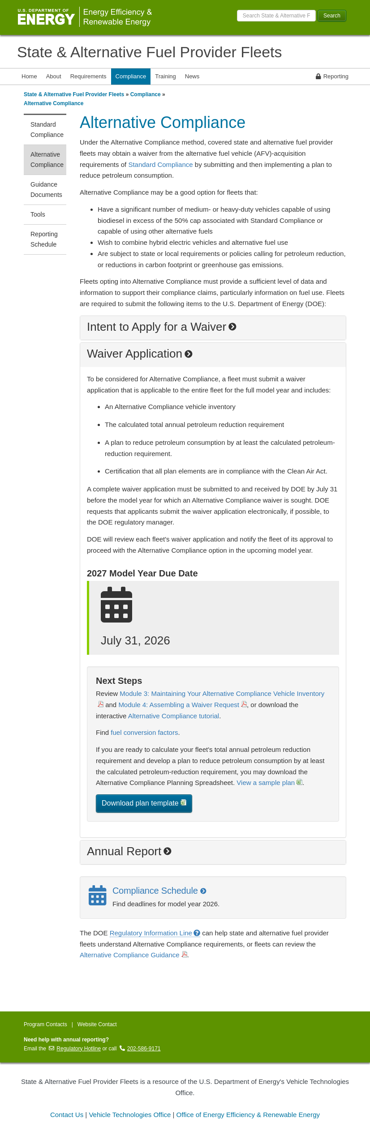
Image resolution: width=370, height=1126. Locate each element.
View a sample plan (269, 782)
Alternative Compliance (53, 103)
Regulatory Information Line (155, 933)
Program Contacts (45, 1024)
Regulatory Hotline (75, 1048)
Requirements (88, 76)
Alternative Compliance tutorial (173, 716)
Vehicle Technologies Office (130, 1114)
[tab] (213, 328)
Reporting (332, 76)
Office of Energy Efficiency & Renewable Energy (248, 1114)
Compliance (131, 76)
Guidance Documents (46, 189)
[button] (213, 328)
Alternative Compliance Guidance (133, 955)
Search (331, 16)
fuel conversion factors (144, 732)
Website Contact (97, 1024)
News (192, 76)
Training (165, 76)
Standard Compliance (47, 129)
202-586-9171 (140, 1048)
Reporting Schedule (44, 239)
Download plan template (144, 803)
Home (29, 76)
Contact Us (66, 1114)
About (53, 76)
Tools (37, 214)
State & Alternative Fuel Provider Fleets (149, 51)
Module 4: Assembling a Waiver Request (182, 704)
